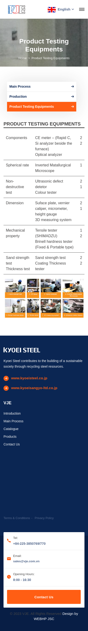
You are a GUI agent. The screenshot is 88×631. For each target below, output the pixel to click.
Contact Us (12, 444)
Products (10, 436)
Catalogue (11, 429)
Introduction (12, 413)
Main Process (13, 421)
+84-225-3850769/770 (29, 543)
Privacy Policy (44, 518)
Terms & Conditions (17, 518)
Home (23, 58)
